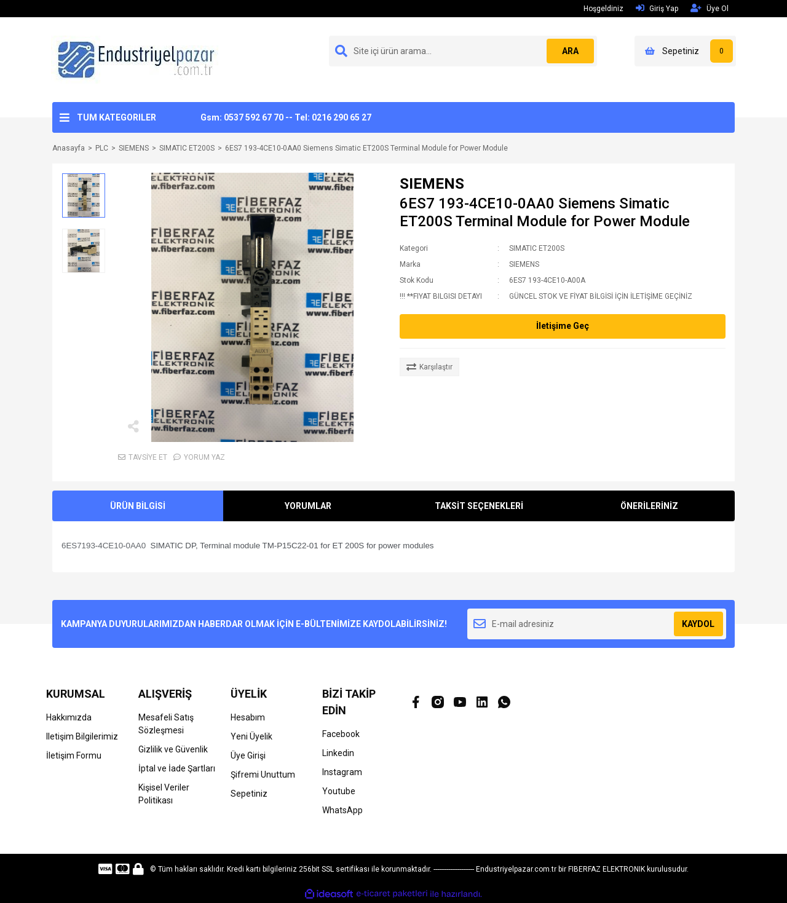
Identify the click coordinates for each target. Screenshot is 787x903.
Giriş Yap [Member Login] (657, 8)
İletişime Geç (562, 326)
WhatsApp (342, 810)
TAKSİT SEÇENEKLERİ (479, 506)
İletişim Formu (73, 755)
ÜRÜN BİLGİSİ (137, 506)
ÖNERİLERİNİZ (649, 506)
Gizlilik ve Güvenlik (173, 749)
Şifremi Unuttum (263, 774)
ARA (569, 51)
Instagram (342, 772)
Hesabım (248, 717)
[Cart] (685, 51)
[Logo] (137, 59)
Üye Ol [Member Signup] (709, 8)
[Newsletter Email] (596, 624)
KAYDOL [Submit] (698, 624)
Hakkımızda (69, 717)
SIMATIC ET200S (536, 248)
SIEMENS (432, 183)
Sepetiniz (249, 794)
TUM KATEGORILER (116, 117)
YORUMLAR (308, 506)
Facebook (341, 734)
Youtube (338, 791)
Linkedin (338, 753)
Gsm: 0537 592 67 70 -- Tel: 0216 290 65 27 (285, 117)
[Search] (463, 51)
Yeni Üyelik (251, 736)
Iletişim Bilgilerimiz (82, 736)
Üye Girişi (248, 755)
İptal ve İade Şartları (176, 768)
